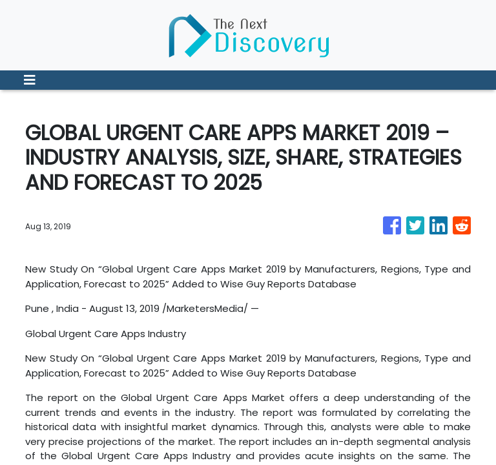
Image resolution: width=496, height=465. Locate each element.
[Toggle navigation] (30, 80)
